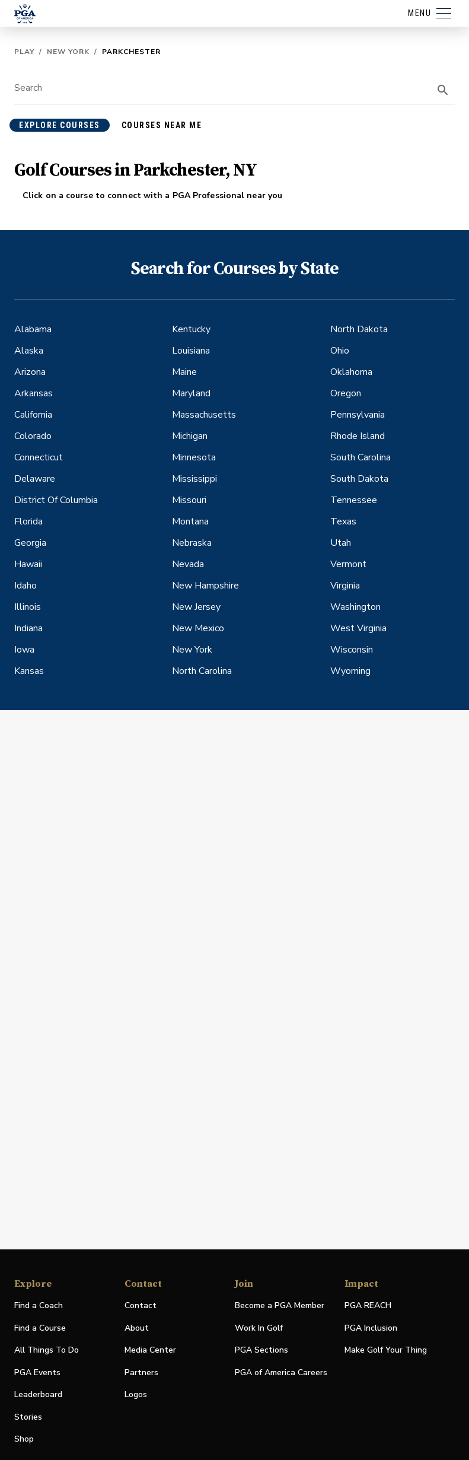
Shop (24, 1439)
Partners (141, 1372)
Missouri (189, 500)
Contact (141, 1305)
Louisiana (191, 350)
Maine (184, 371)
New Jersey (196, 606)
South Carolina (360, 457)
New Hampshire (205, 585)
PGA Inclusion (370, 1328)
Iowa (24, 649)
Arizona (30, 371)
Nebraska (192, 542)
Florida (28, 521)
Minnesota (194, 457)
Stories (28, 1417)
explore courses (59, 125)
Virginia (345, 585)
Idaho (25, 585)
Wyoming (350, 670)
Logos (136, 1394)
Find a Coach (38, 1305)
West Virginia (358, 628)
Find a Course (40, 1328)
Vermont (348, 564)
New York (68, 51)
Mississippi (194, 478)
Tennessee (353, 500)
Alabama (33, 329)
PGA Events (37, 1372)
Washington (355, 606)
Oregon (345, 393)
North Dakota (359, 329)
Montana (190, 521)
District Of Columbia (56, 500)
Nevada (188, 564)
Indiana (28, 628)
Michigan (190, 436)
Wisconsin (351, 649)
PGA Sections (261, 1350)
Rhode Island (357, 436)
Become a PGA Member (279, 1305)
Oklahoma (351, 371)
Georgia (30, 542)
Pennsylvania (357, 414)
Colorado (33, 436)
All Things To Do (46, 1350)
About (137, 1328)
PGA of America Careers (281, 1373)
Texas (343, 521)
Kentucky (191, 329)
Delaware (34, 478)
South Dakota (359, 478)
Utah (340, 542)
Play (24, 51)
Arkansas (33, 393)
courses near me (162, 125)
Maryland (191, 393)
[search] (443, 90)
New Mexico (198, 628)
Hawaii (28, 564)
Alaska (28, 350)
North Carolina (202, 670)
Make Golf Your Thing (385, 1350)
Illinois (27, 606)
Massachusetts (204, 414)
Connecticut (38, 457)
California (33, 414)
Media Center (150, 1350)
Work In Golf (259, 1328)
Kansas (29, 670)
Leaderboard (38, 1394)
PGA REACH (367, 1306)
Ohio (339, 350)
